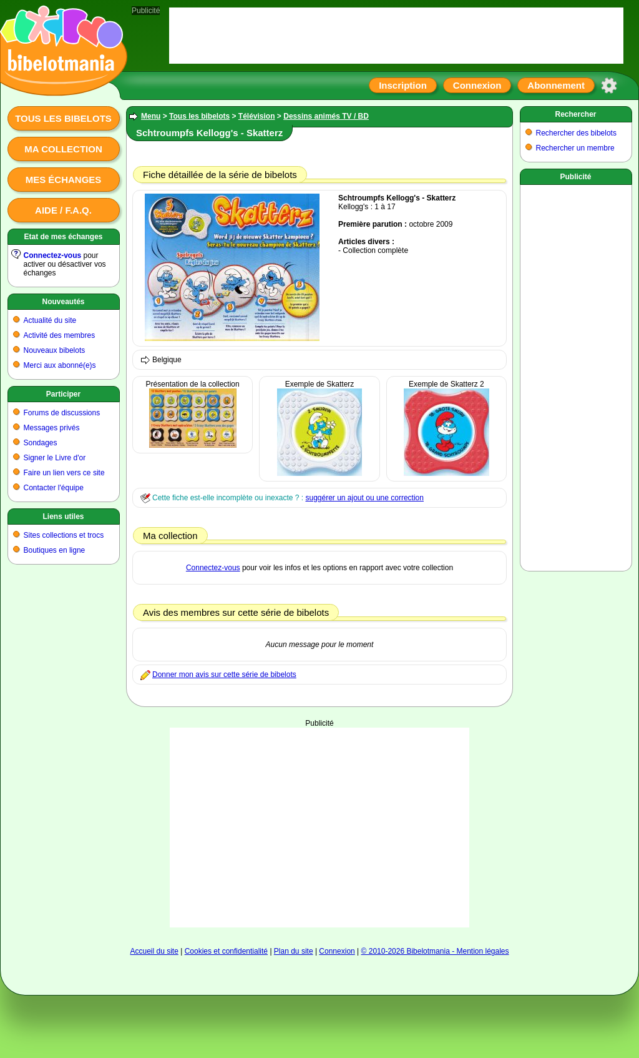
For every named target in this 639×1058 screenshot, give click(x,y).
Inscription (403, 85)
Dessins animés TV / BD (326, 116)
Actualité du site (50, 320)
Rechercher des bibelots (576, 133)
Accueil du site (154, 951)
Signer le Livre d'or (55, 457)
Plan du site (293, 951)
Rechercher (575, 114)
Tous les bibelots (63, 118)
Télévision (256, 116)
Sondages (40, 442)
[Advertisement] (319, 827)
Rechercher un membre (575, 148)
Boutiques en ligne (54, 550)
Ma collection (63, 149)
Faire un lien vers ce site (64, 472)
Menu (150, 116)
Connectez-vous (53, 255)
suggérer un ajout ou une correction (364, 497)
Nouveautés (63, 301)
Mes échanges (64, 179)
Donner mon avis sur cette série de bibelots (224, 674)
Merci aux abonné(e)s (60, 365)
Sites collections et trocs (64, 535)
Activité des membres (59, 335)
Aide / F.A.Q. (63, 210)
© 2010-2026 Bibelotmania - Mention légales (435, 951)
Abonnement (556, 85)
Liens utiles (63, 516)
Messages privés (52, 427)
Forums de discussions (62, 412)
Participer (63, 394)
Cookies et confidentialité (226, 951)
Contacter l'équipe (54, 487)
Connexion (477, 85)
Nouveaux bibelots (54, 350)
